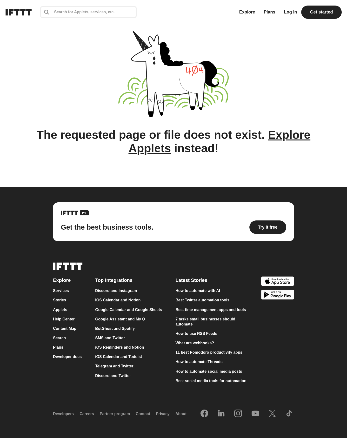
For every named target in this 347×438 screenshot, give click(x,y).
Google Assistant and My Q (120, 319)
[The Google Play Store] (277, 295)
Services (61, 291)
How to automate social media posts (208, 371)
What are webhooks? (194, 343)
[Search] (88, 12)
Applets (60, 310)
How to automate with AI (197, 291)
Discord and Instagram (116, 291)
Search (59, 338)
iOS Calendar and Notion (117, 300)
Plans (269, 12)
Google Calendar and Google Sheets (128, 310)
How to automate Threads (199, 362)
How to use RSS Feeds (196, 334)
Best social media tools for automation (210, 381)
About (181, 414)
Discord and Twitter (113, 376)
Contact (143, 414)
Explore (247, 12)
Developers (63, 414)
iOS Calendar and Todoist (118, 357)
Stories (59, 300)
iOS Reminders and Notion (119, 347)
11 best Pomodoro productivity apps (208, 352)
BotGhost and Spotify (115, 328)
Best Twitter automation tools (202, 300)
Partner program (115, 414)
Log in (290, 12)
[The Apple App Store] (277, 281)
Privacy (163, 414)
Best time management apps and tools (210, 310)
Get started (321, 12)
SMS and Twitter (110, 338)
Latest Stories (191, 280)
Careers (87, 414)
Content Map (64, 328)
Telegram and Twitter (114, 366)
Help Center (64, 319)
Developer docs (67, 357)
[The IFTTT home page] (19, 12)
